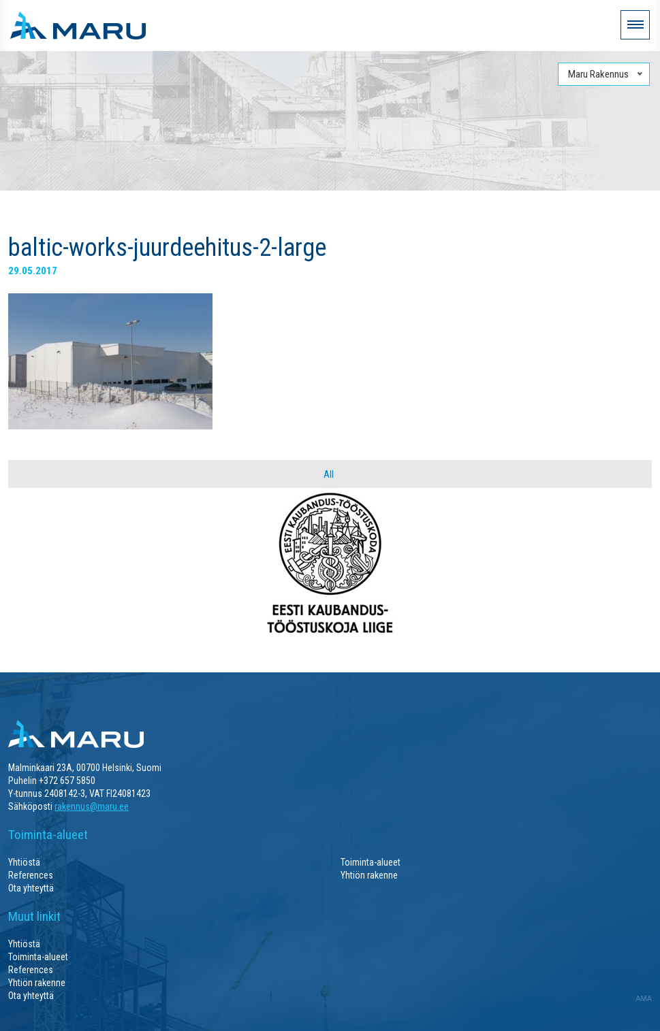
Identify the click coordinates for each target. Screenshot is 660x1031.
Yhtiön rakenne (369, 875)
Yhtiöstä (24, 862)
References (30, 875)
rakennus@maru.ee (91, 806)
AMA (643, 998)
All (329, 474)
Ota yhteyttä (31, 888)
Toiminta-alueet (370, 862)
